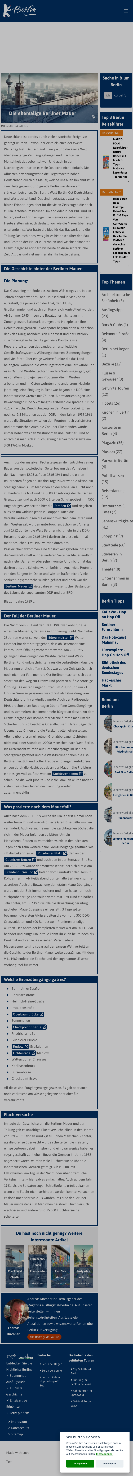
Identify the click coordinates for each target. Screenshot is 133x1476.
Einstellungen (104, 1454)
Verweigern (109, 1463)
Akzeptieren (80, 1463)
